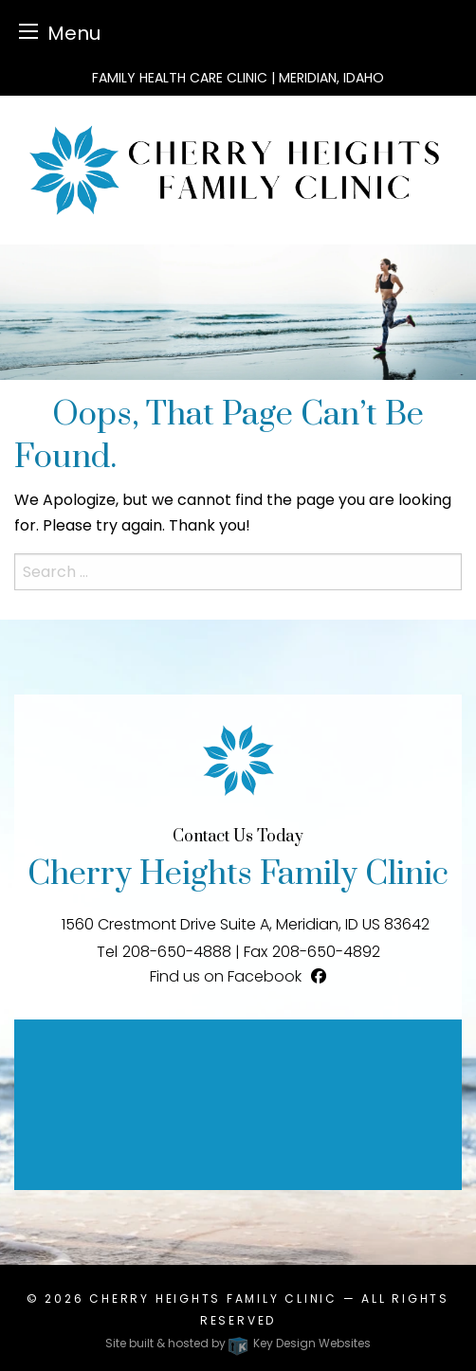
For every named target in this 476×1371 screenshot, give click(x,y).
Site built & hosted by (238, 1343)
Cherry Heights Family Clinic (213, 1298)
